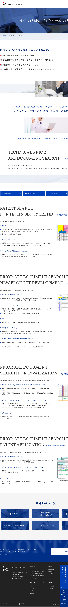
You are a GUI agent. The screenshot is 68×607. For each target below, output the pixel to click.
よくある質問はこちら (6, 555)
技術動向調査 (7, 193)
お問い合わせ (5, 604)
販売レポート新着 (35, 585)
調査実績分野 (51, 571)
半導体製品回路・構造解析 (37, 573)
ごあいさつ (52, 585)
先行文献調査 (52, 193)
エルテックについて (56, 4)
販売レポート (40, 4)
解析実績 (34, 4)
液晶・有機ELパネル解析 (45, 526)
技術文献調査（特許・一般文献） (38, 571)
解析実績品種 (51, 569)
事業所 (51, 589)
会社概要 (52, 587)
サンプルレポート (52, 573)
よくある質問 (47, 4)
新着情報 (63, 4)
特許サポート (15, 514)
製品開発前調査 (30, 193)
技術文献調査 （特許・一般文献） (45, 513)
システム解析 (34, 579)
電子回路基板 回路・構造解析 (15, 526)
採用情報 (32, 594)
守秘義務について (24, 604)
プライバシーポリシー (14, 604)
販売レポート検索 (35, 587)
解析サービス (28, 4)
